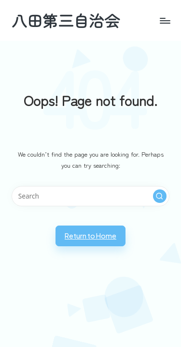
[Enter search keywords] (90, 196)
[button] (160, 196)
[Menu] (143, 20)
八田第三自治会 (66, 20)
